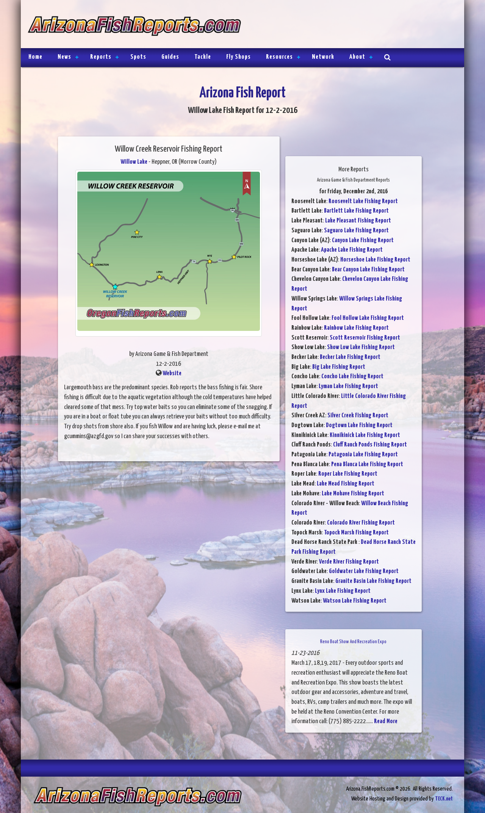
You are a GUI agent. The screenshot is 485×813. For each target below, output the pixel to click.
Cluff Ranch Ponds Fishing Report (370, 445)
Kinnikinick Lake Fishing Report (365, 435)
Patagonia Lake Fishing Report (363, 454)
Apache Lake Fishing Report (352, 250)
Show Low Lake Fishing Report (361, 347)
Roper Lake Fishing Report (347, 474)
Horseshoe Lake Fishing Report (375, 260)
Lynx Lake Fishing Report (343, 591)
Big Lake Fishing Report (338, 367)
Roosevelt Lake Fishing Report (363, 201)
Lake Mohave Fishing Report (353, 493)
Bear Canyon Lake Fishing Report (368, 269)
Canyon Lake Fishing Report (363, 240)
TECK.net (444, 799)
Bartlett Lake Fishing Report (356, 211)
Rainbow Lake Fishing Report (356, 328)
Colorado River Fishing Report (361, 523)
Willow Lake (133, 162)
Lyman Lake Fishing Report (348, 386)
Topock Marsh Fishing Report (356, 532)
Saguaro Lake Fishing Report (356, 230)
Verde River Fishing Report (349, 562)
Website (172, 373)
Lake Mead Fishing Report (345, 484)
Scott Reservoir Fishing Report (365, 338)
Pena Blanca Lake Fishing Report (367, 464)
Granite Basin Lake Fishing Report (373, 581)
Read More (385, 721)
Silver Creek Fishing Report (357, 415)
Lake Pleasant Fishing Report (358, 221)
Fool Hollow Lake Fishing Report (368, 318)
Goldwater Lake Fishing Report (364, 571)
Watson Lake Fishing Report (354, 601)
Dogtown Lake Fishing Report (359, 425)
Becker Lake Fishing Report (350, 357)
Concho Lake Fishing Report (352, 376)
